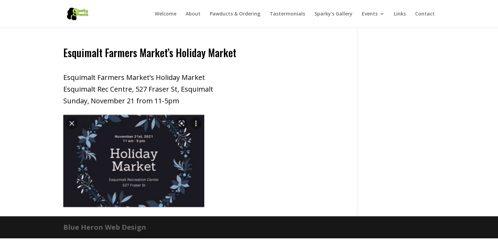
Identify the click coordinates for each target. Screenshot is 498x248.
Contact (425, 14)
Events (370, 14)
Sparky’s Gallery (333, 14)
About (193, 14)
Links (400, 14)
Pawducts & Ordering (235, 14)
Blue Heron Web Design (104, 227)
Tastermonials (287, 14)
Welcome (165, 14)
